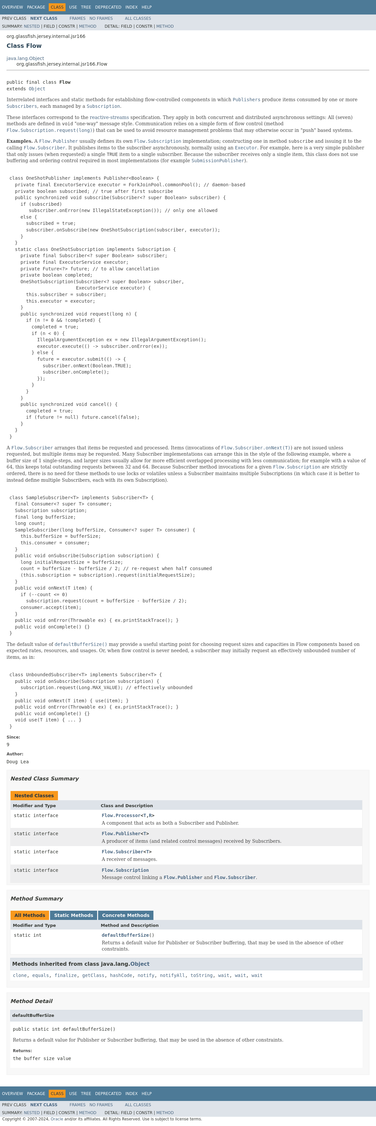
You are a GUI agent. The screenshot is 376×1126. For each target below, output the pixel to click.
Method (87, 26)
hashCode (121, 975)
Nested (32, 26)
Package (36, 7)
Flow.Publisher (121, 833)
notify (146, 975)
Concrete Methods (125, 915)
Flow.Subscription (125, 870)
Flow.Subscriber (122, 851)
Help (147, 7)
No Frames (101, 18)
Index (131, 7)
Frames (77, 18)
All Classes (138, 18)
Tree (86, 7)
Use (73, 7)
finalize (65, 975)
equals (40, 975)
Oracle (57, 1119)
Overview (12, 7)
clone (20, 975)
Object (37, 88)
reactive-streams (109, 117)
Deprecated (108, 7)
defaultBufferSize (125, 935)
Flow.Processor (121, 815)
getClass (93, 975)
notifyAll (172, 975)
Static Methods (73, 915)
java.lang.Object (25, 58)
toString (202, 975)
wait (223, 975)
